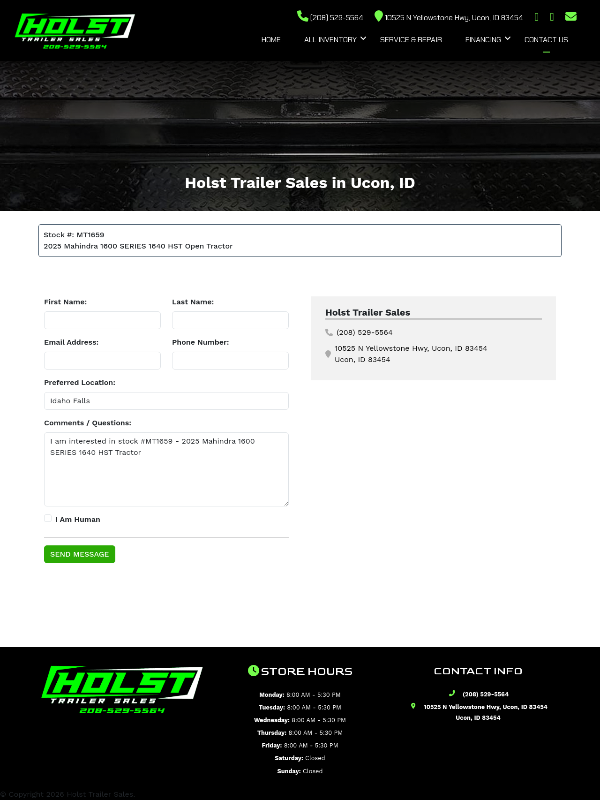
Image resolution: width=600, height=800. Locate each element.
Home (271, 40)
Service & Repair (411, 40)
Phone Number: (200, 342)
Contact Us (546, 40)
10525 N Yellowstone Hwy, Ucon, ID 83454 (449, 18)
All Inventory (330, 40)
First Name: (65, 301)
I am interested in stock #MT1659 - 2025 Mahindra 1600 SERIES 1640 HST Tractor (166, 469)
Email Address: (71, 342)
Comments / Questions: (87, 422)
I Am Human (77, 519)
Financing (483, 40)
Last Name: (193, 301)
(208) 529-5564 (330, 18)
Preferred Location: (79, 382)
